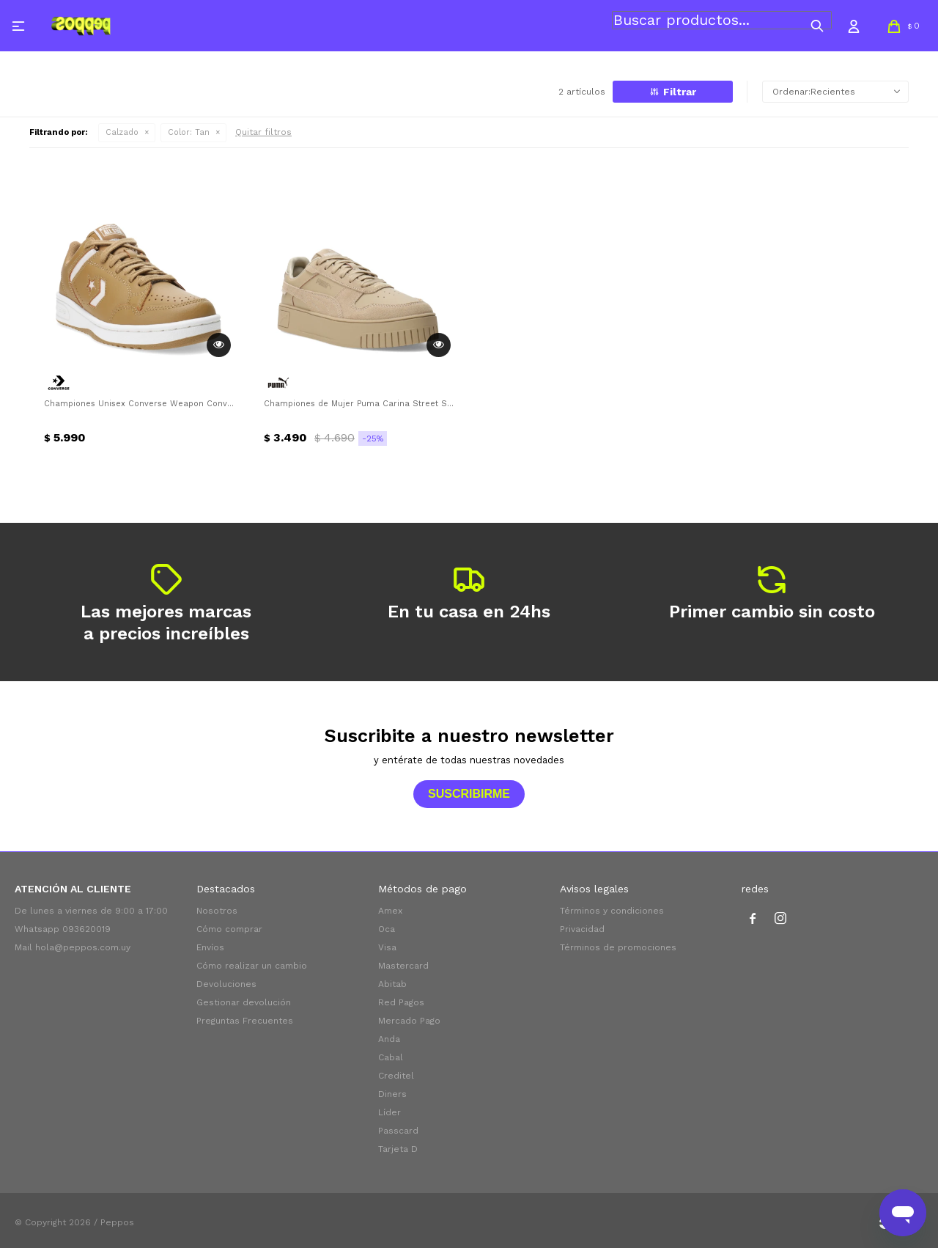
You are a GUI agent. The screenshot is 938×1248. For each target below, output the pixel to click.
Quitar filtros (263, 132)
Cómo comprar (229, 929)
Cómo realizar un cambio (251, 966)
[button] (817, 25)
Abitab (392, 984)
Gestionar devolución (243, 1002)
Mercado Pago (409, 1021)
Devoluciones (226, 984)
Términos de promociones (618, 947)
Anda (389, 1039)
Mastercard (403, 966)
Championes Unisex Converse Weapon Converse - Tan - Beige (139, 403)
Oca (386, 929)
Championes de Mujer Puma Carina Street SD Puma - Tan (359, 403)
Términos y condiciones (612, 911)
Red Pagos (401, 1002)
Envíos (210, 947)
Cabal (390, 1057)
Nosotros (216, 911)
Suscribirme (469, 794)
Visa (387, 947)
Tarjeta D (398, 1149)
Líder (389, 1112)
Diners (392, 1094)
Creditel (396, 1076)
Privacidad (582, 929)
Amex (390, 911)
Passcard (398, 1131)
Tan (189, 132)
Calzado (122, 132)
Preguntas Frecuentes (244, 1021)
